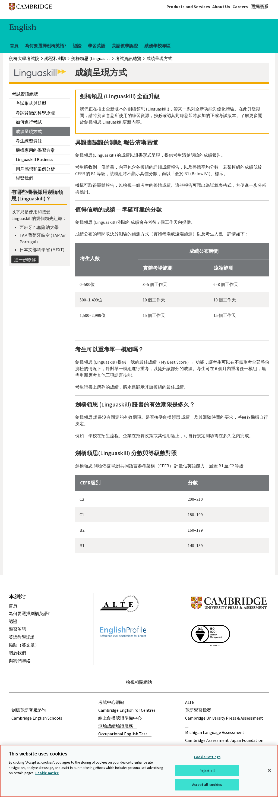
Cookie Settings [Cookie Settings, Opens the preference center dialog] (207, 757)
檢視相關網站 (139, 682)
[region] (139, 771)
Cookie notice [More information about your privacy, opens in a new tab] (47, 773)
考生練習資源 (29, 140)
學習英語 (96, 45)
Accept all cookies (207, 784)
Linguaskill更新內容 (121, 122)
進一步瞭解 (25, 259)
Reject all (207, 770)
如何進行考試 (29, 122)
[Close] (269, 770)
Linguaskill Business (34, 159)
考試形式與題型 (31, 103)
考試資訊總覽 (25, 94)
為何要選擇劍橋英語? (45, 45)
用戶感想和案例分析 (35, 169)
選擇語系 (259, 6)
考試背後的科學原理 (35, 112)
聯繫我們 (24, 178)
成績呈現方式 (29, 131)
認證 (77, 45)
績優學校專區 (157, 45)
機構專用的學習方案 (35, 150)
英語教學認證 (125, 45)
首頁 (14, 45)
